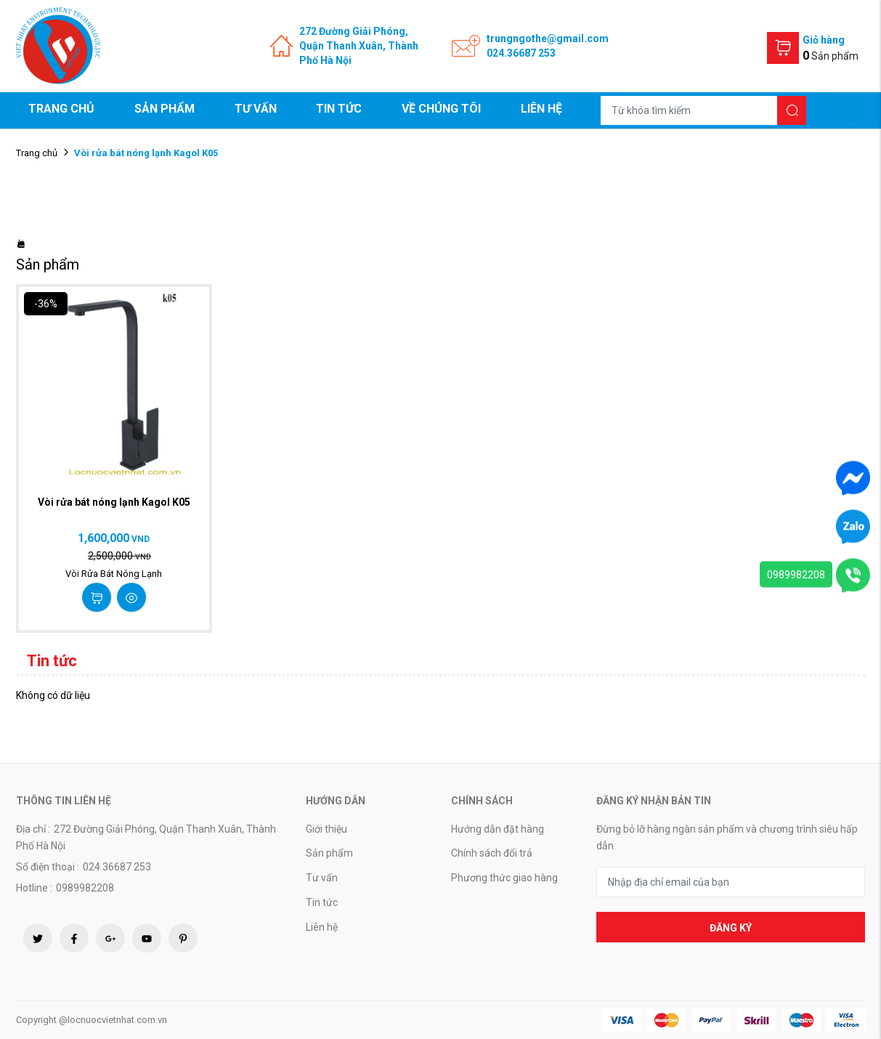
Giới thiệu (326, 829)
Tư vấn (256, 109)
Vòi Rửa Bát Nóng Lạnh (113, 573)
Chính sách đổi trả (491, 853)
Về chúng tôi (441, 109)
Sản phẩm (164, 109)
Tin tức (339, 109)
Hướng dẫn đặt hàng (497, 829)
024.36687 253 (521, 53)
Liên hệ (541, 109)
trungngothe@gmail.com (548, 38)
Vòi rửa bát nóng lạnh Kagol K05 (114, 502)
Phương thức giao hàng (504, 878)
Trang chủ (61, 109)
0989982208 (796, 575)
